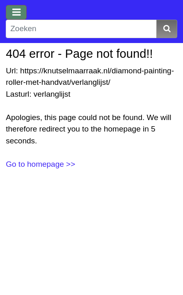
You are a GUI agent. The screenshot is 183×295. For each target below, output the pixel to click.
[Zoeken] (81, 29)
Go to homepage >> (40, 164)
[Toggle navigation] (16, 12)
